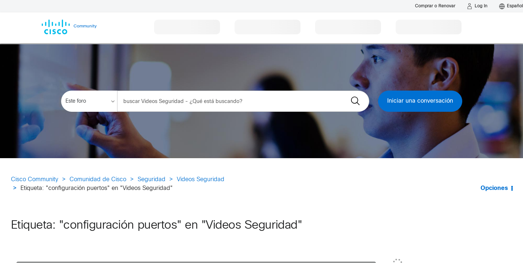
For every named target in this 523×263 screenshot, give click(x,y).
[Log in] (477, 6)
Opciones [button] (494, 188)
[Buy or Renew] (435, 6)
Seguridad (151, 179)
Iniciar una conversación (420, 101)
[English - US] (511, 6)
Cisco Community (34, 179)
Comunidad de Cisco (98, 179)
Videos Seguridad (200, 179)
